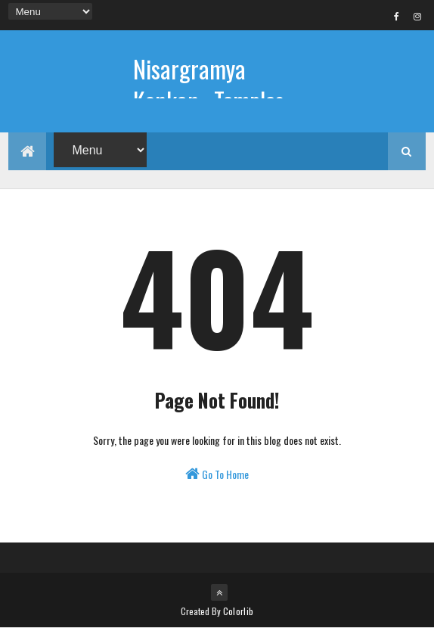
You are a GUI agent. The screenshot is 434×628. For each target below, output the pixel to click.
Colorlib (238, 611)
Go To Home (217, 474)
